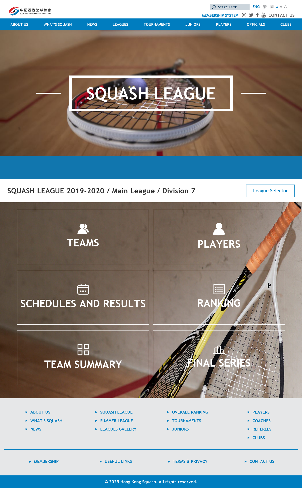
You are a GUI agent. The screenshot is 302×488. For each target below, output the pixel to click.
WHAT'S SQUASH (58, 24)
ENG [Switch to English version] (256, 7)
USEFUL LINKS (118, 461)
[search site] (230, 7)
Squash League (116, 412)
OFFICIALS (256, 24)
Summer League (116, 420)
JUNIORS (192, 24)
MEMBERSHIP (46, 461)
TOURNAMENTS (157, 24)
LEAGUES (120, 24)
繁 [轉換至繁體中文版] (265, 7)
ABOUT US (19, 24)
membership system (220, 15)
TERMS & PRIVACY (190, 461)
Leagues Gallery (118, 429)
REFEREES (262, 429)
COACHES (262, 420)
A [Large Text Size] (285, 7)
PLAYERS (223, 24)
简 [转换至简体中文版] (272, 7)
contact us (281, 15)
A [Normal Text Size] (281, 7)
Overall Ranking (190, 412)
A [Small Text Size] (277, 7)
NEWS (92, 24)
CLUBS (286, 24)
